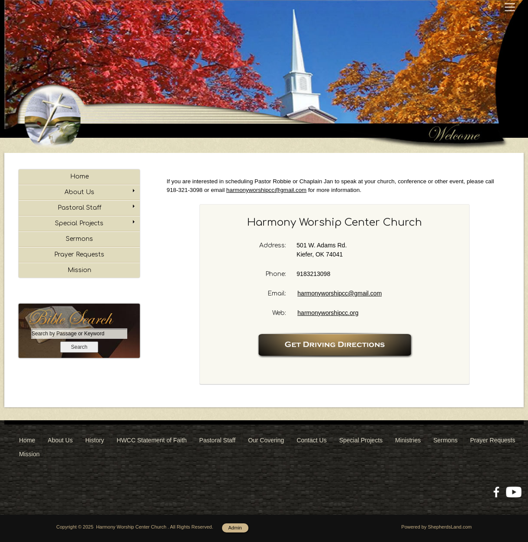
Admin (235, 527)
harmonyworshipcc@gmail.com (339, 293)
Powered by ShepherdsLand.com (436, 526)
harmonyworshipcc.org (327, 312)
